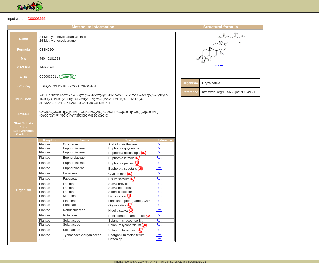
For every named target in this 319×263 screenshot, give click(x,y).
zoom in (220, 65)
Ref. (159, 144)
